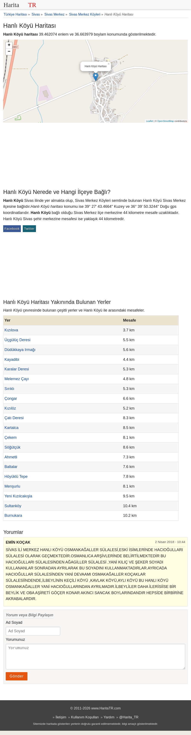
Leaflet (149, 121)
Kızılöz (10, 408)
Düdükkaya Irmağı (20, 350)
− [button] (9, 52)
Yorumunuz (15, 639)
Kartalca (11, 428)
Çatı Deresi (14, 418)
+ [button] (9, 45)
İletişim (61, 721)
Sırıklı (9, 389)
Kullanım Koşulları (85, 721)
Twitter (29, 228)
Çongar (10, 398)
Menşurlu (12, 486)
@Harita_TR (128, 721)
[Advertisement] (95, 155)
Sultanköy (12, 506)
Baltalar (10, 467)
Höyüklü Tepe (16, 476)
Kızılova (11, 330)
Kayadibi (11, 359)
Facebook (12, 228)
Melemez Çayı (16, 379)
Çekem (10, 437)
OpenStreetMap (165, 121)
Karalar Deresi (16, 369)
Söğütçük (12, 447)
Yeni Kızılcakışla (18, 496)
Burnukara (13, 515)
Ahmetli (10, 457)
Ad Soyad (14, 622)
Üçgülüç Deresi (17, 340)
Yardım (109, 721)
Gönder (17, 680)
